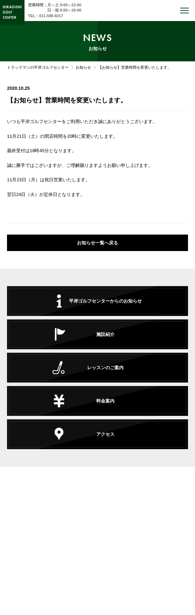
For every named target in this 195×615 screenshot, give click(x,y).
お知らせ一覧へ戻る (97, 242)
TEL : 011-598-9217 (97, 530)
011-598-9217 (51, 16)
